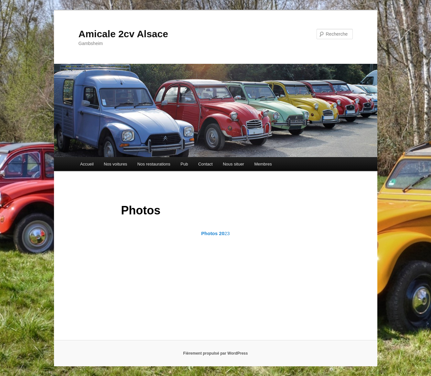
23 (215, 233)
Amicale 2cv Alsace (123, 33)
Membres (263, 164)
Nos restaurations (153, 164)
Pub (184, 164)
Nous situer (233, 164)
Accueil (87, 164)
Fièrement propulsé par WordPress (215, 353)
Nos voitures (115, 164)
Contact (205, 164)
